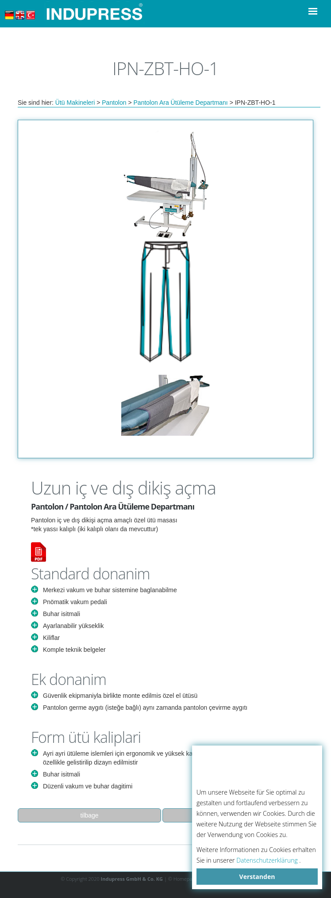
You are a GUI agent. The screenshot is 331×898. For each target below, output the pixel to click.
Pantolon (114, 102)
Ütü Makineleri (75, 102)
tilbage (89, 815)
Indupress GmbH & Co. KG (132, 878)
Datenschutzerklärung (267, 860)
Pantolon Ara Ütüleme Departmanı (181, 102)
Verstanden (257, 876)
